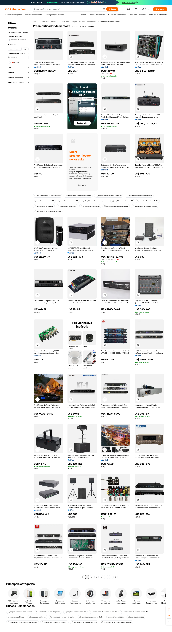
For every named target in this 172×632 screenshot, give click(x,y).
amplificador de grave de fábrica (62, 617)
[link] (169, 609)
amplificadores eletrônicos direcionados (22, 622)
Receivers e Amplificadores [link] (110, 22)
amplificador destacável (90, 206)
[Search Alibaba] (67, 9)
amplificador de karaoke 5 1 (122, 201)
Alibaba (35, 22)
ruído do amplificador (16, 617)
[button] (103, 9)
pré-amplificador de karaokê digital (48, 196)
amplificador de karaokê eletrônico (109, 196)
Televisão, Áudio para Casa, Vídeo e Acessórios (79, 22)
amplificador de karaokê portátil (116, 206)
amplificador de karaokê (44, 206)
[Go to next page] (115, 577)
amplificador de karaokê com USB (54, 622)
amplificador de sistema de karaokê (48, 211)
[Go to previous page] (82, 577)
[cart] (136, 9)
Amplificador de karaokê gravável (95, 201)
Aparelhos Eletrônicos (50, 22)
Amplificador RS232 (116, 617)
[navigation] (18, 299)
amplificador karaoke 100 (44, 201)
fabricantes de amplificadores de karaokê (116, 622)
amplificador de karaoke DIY (75, 612)
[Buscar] (112, 9)
